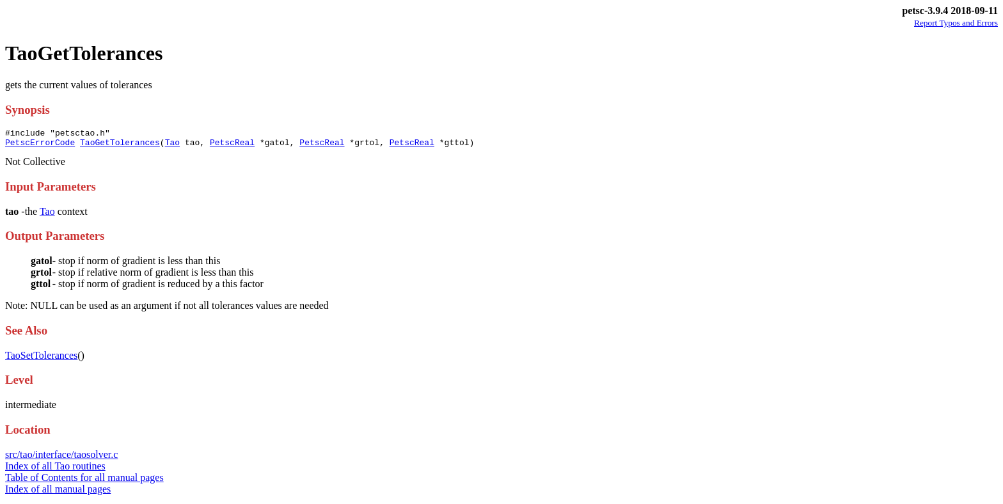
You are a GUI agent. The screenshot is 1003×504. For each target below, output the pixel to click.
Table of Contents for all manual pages (84, 481)
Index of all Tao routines (55, 469)
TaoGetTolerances (120, 146)
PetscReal (232, 146)
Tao (172, 146)
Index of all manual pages (58, 492)
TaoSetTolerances (41, 359)
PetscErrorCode (40, 146)
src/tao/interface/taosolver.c (61, 458)
